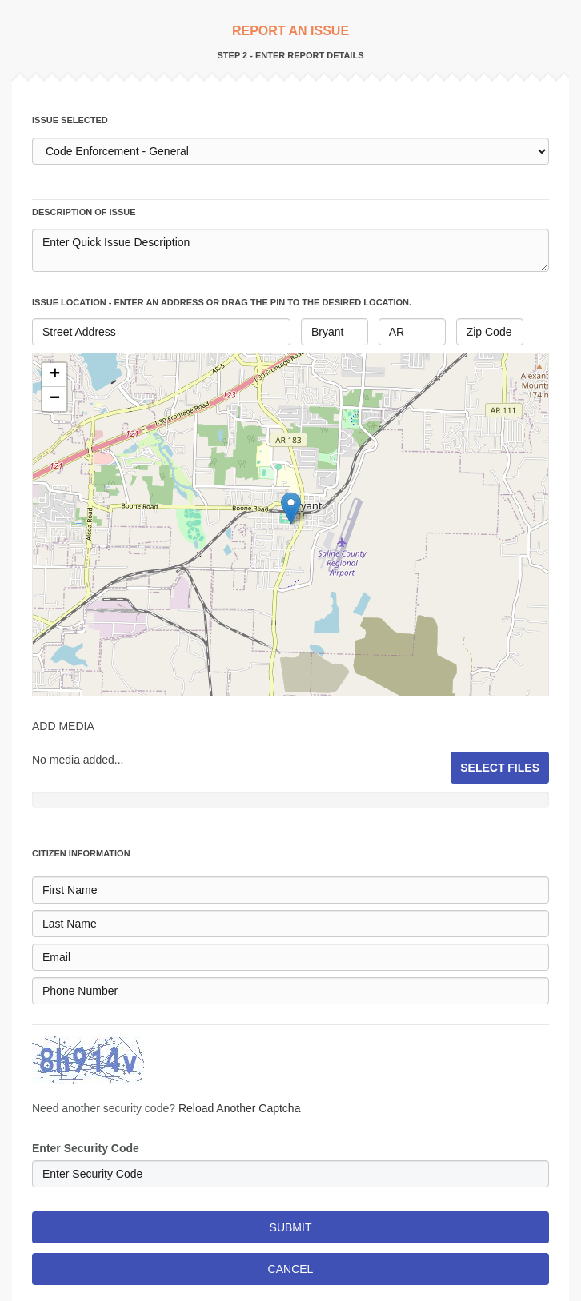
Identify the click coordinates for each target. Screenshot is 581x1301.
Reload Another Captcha (239, 1108)
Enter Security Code (85, 1148)
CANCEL (291, 1269)
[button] (54, 375)
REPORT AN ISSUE (290, 31)
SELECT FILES (499, 767)
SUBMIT (291, 1227)
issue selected (70, 120)
